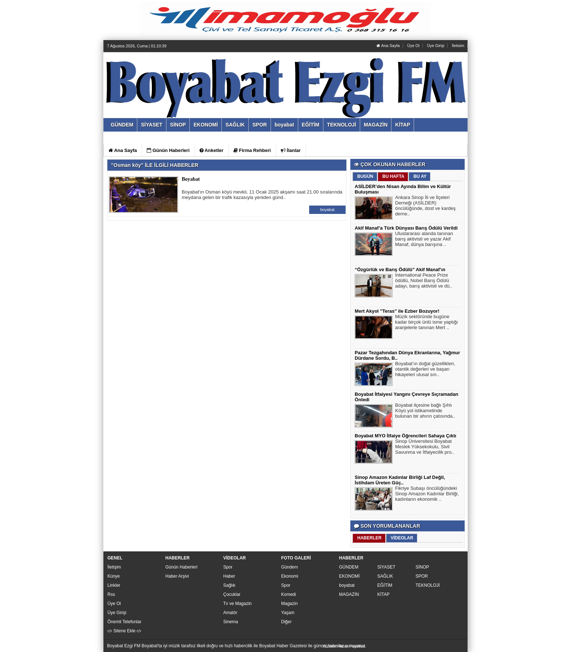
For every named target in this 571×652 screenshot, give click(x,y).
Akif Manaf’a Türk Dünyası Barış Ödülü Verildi (406, 228)
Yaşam (287, 612)
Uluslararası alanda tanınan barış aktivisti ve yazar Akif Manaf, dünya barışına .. (424, 240)
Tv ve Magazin (237, 603)
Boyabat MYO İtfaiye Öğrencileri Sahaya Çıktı (405, 435)
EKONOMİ (349, 576)
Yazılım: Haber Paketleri (343, 646)
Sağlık (229, 585)
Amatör (230, 612)
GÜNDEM (348, 567)
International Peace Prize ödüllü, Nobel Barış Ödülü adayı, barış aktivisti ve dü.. (423, 281)
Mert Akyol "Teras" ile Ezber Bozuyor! (397, 311)
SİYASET (386, 567)
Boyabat (191, 179)
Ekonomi (289, 576)
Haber (229, 576)
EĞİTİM (384, 585)
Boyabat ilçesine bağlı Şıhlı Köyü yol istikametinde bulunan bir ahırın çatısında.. (425, 411)
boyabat (327, 209)
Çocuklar (231, 594)
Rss (111, 594)
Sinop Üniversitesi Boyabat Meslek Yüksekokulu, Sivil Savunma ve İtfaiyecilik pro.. (424, 447)
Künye (113, 576)
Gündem (289, 567)
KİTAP (383, 594)
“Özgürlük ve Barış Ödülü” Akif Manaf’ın (400, 269)
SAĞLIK (385, 576)
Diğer (286, 621)
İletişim (114, 567)
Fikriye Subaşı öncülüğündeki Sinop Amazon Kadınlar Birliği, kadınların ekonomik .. (427, 494)
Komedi (288, 594)
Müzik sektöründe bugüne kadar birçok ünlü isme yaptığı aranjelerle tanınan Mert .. (426, 323)
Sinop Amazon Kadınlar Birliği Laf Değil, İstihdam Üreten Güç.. (400, 480)
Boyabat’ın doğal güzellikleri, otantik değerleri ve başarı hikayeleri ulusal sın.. (425, 370)
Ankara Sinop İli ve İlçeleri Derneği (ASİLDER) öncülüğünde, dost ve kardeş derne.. (425, 206)
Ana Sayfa (388, 45)
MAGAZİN (349, 594)
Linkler (113, 585)
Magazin (289, 603)
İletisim (458, 45)
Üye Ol (413, 45)
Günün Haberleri (181, 567)
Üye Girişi (435, 45)
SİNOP (422, 567)
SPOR (422, 576)
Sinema (230, 621)
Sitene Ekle (124, 630)
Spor (227, 567)
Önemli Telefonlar (124, 621)
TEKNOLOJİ (428, 585)
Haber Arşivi (177, 576)
